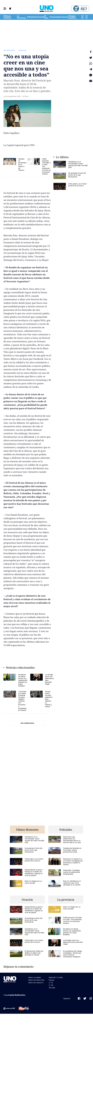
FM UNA (52, 988)
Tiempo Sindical (72, 17)
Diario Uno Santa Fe (35, 983)
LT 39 (82, 17)
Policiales (31, 17)
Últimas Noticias (7, 17)
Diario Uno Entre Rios (36, 980)
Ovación (40, 17)
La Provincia (21, 17)
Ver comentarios (27, 723)
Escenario (63, 17)
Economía (54, 17)
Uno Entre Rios (9, 50)
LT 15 (86, 17)
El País (46, 17)
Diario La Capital (34, 977)
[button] (4, 8)
